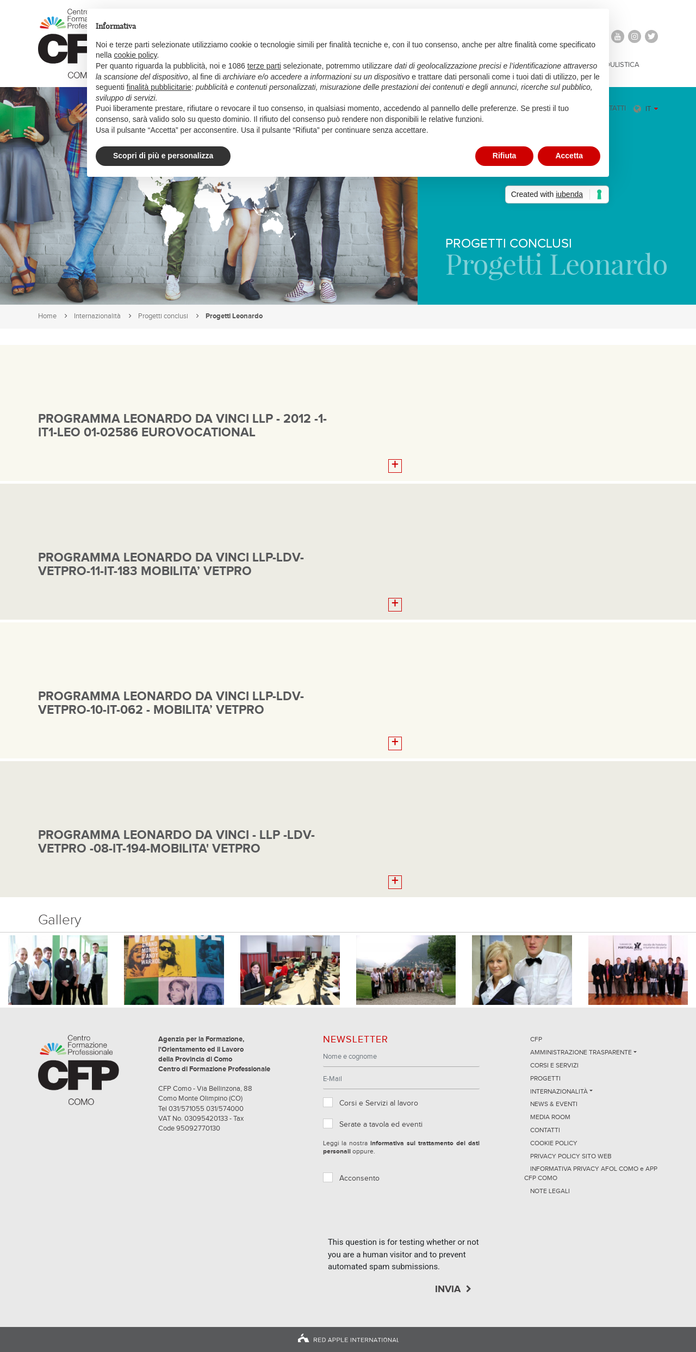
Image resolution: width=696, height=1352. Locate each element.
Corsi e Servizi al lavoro (378, 1103)
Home (47, 316)
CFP (536, 1039)
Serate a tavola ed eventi (380, 1124)
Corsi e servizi (554, 1066)
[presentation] (410, 1215)
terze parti (264, 65)
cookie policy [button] (135, 55)
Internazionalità (97, 316)
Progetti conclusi (163, 316)
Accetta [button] (569, 155)
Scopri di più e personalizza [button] (163, 155)
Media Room (550, 1117)
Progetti (545, 1079)
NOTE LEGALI (550, 1191)
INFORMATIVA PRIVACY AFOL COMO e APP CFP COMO (590, 1174)
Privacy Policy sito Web (571, 1156)
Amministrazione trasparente (581, 1053)
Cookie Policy (553, 1143)
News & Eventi (553, 1104)
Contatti (545, 1130)
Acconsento (359, 1178)
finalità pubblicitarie (159, 87)
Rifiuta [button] (505, 155)
